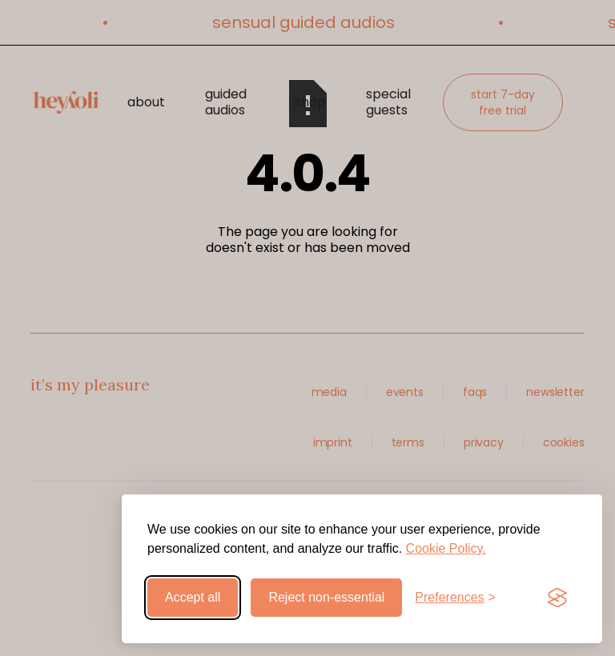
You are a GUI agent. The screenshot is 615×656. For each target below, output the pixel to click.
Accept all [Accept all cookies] (192, 597)
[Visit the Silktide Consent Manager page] (557, 597)
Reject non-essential (326, 597)
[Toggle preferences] (455, 598)
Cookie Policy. (446, 548)
